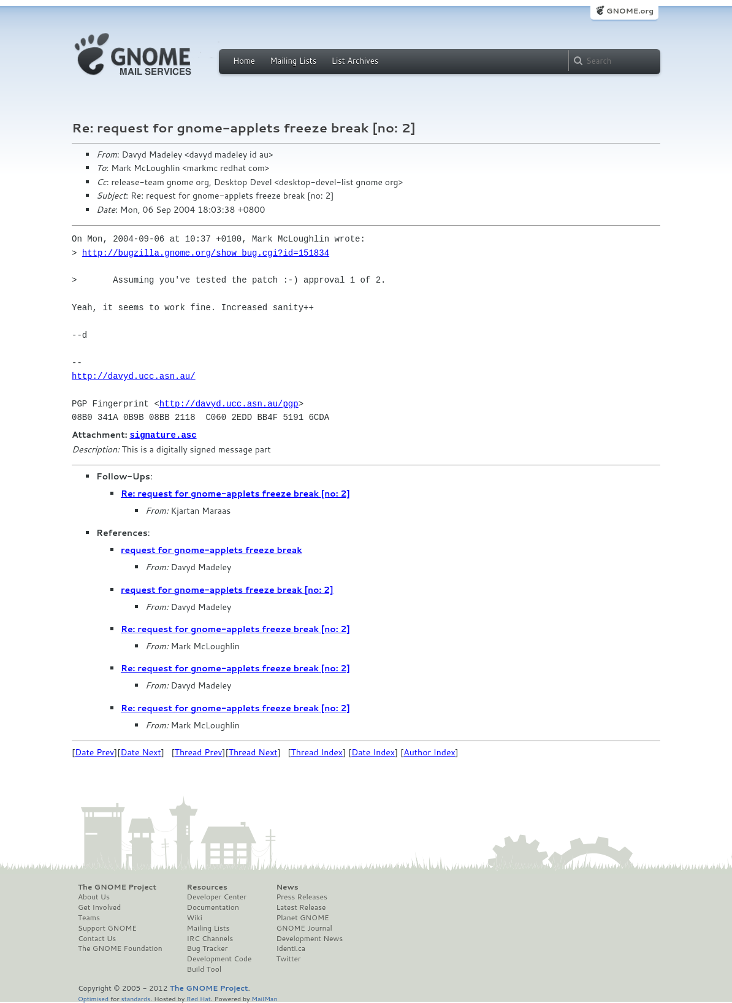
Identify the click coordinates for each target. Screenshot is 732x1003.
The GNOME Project (117, 886)
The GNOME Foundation (120, 948)
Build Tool (204, 969)
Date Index (373, 752)
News (287, 886)
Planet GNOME (302, 917)
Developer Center (216, 896)
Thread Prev (199, 752)
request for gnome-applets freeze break (211, 549)
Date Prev (94, 752)
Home (244, 60)
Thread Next (253, 752)
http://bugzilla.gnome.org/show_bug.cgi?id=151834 (205, 253)
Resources (207, 886)
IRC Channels (210, 938)
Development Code (219, 958)
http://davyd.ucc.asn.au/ (134, 376)
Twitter (288, 958)
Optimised (93, 997)
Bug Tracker (207, 948)
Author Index (429, 752)
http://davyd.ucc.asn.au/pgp (229, 404)
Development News (309, 938)
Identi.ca (290, 948)
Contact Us (97, 938)
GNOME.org (630, 11)
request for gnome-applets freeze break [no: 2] (227, 589)
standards (135, 997)
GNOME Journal (304, 927)
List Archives (355, 60)
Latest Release (301, 907)
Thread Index (317, 752)
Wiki (194, 917)
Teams (89, 917)
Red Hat (198, 997)
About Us (94, 896)
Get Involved (99, 907)
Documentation (213, 907)
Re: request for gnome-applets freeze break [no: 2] (235, 493)
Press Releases (301, 896)
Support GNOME (107, 927)
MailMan (264, 997)
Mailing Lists (293, 60)
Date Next (140, 752)
